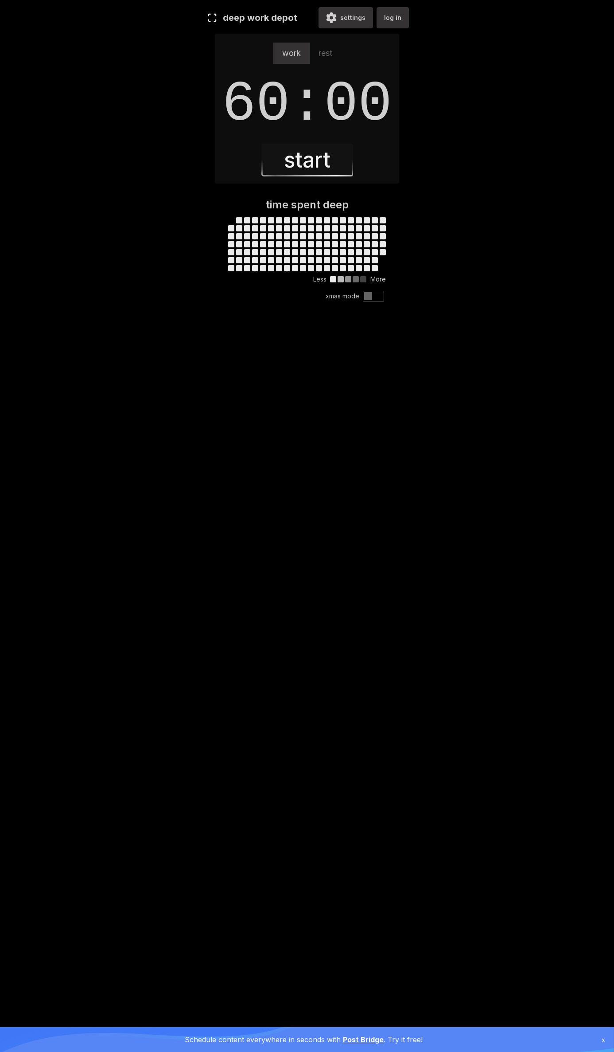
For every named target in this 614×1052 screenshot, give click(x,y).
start (307, 160)
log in (392, 17)
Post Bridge (363, 1039)
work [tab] (291, 53)
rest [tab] (325, 53)
